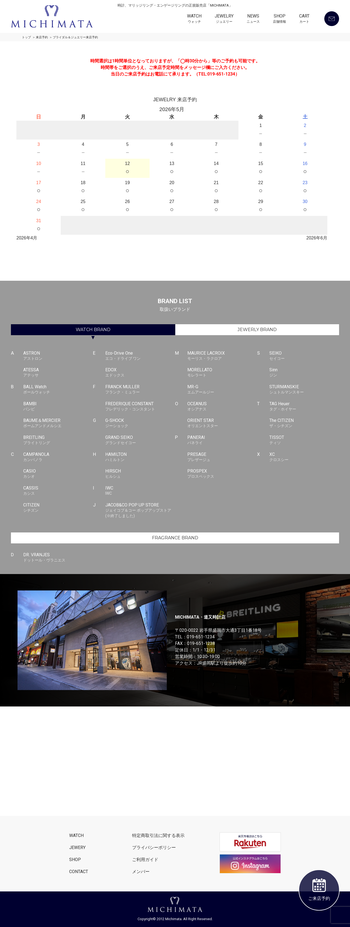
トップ (26, 37)
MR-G (222, 389)
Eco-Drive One (140, 355)
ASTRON (58, 355)
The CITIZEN (304, 423)
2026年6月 (316, 238)
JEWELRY (224, 19)
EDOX (140, 372)
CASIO (58, 473)
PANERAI (222, 440)
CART (304, 19)
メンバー (141, 871)
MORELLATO (222, 372)
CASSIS (58, 490)
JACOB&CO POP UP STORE (140, 510)
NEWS (253, 19)
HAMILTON (140, 457)
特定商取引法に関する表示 (158, 835)
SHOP (279, 19)
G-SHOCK (140, 423)
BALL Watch (58, 389)
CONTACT (78, 871)
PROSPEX (222, 473)
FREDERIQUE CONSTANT (140, 406)
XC (304, 457)
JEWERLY (257, 329)
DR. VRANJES (58, 557)
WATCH (194, 19)
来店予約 (42, 37)
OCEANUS (222, 406)
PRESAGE (222, 457)
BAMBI (58, 406)
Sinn (304, 372)
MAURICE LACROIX (222, 355)
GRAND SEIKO (140, 440)
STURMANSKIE (304, 389)
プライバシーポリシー (154, 847)
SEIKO (304, 355)
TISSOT (304, 440)
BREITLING (58, 440)
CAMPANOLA (58, 457)
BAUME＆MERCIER (58, 423)
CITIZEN (58, 507)
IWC (140, 490)
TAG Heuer (304, 406)
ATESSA (58, 372)
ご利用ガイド (145, 859)
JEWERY (77, 847)
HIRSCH (140, 473)
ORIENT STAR (222, 423)
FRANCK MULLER (140, 389)
